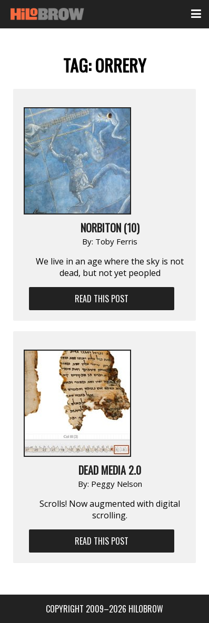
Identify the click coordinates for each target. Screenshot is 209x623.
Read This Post (101, 298)
